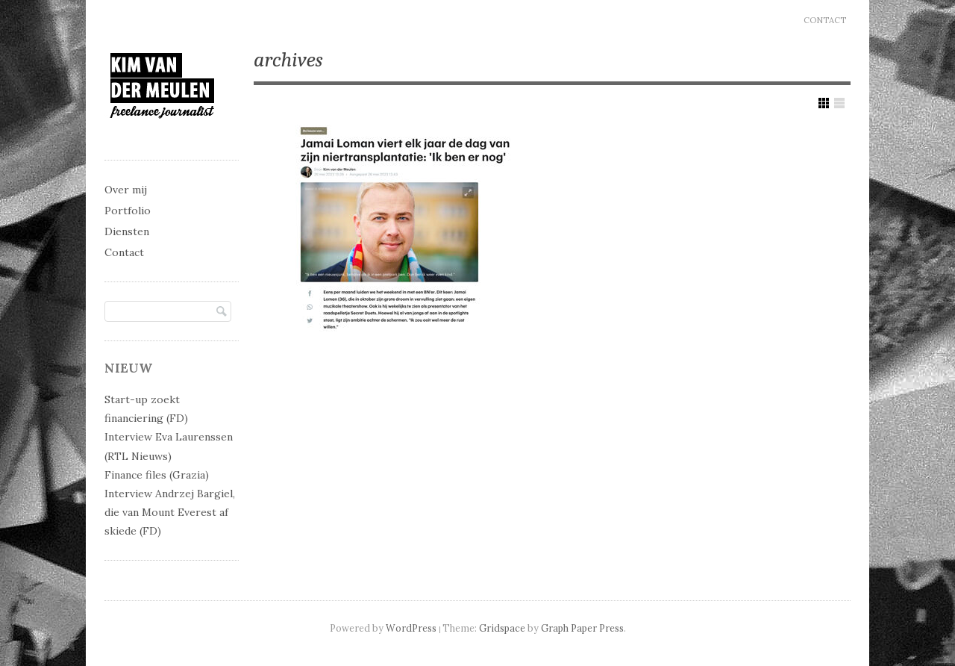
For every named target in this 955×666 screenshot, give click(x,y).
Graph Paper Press (582, 628)
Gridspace (502, 628)
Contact (825, 20)
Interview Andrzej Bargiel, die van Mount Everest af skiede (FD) (169, 512)
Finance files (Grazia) (156, 475)
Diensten (126, 231)
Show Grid (823, 103)
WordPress (411, 628)
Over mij (125, 189)
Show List (839, 103)
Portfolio (127, 210)
